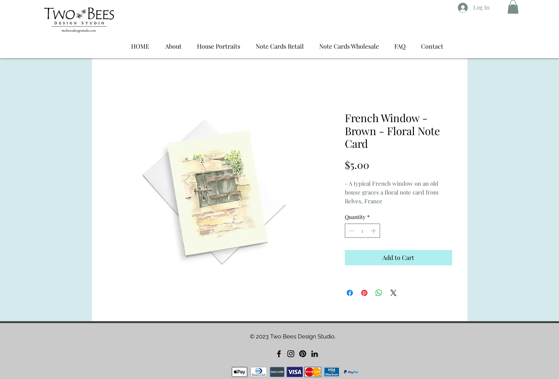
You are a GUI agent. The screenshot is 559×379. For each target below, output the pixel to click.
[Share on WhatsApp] (379, 292)
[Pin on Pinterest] (364, 292)
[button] (513, 7)
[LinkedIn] (314, 353)
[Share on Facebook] (349, 292)
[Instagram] (290, 353)
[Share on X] (393, 292)
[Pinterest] (302, 353)
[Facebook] (279, 353)
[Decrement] (351, 230)
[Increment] (374, 230)
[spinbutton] (362, 230)
